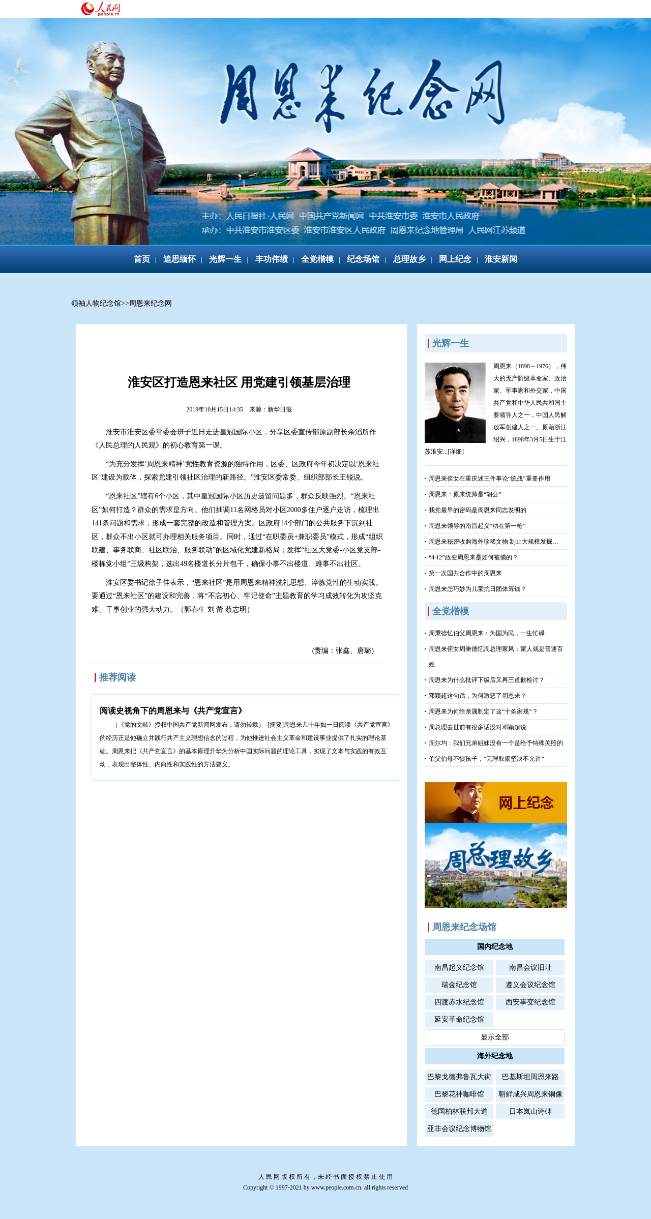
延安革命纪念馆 (459, 1019)
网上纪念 (455, 259)
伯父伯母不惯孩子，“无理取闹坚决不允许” (486, 758)
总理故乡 (409, 259)
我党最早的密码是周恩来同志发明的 (477, 510)
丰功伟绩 (271, 259)
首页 (142, 259)
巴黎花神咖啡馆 (459, 1094)
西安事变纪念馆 (530, 1002)
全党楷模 (317, 259)
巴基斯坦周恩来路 (530, 1077)
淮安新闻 (501, 259)
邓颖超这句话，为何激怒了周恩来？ (477, 695)
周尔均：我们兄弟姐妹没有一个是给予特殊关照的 (496, 743)
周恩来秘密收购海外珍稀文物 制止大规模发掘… (493, 541)
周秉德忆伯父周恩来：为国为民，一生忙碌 (487, 633)
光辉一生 (225, 259)
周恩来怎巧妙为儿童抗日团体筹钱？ (477, 588)
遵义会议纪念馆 (530, 985)
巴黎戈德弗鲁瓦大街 (459, 1077)
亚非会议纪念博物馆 (459, 1129)
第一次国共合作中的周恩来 (465, 573)
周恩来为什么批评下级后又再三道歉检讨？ (487, 679)
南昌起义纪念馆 (459, 967)
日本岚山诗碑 (530, 1111)
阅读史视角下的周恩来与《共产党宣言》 (173, 710)
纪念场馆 (363, 259)
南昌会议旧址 (530, 967)
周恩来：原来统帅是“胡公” (465, 494)
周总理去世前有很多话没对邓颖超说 (477, 727)
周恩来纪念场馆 (464, 927)
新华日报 (280, 409)
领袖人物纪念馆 (96, 303)
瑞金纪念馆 (459, 985)
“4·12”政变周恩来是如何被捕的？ (473, 557)
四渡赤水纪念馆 (459, 1002)
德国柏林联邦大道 (459, 1111)
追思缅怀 (179, 259)
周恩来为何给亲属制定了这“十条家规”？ (483, 711)
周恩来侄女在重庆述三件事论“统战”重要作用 (489, 478)
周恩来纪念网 (150, 303)
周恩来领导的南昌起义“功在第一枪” (477, 525)
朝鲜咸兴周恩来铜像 (530, 1094)
